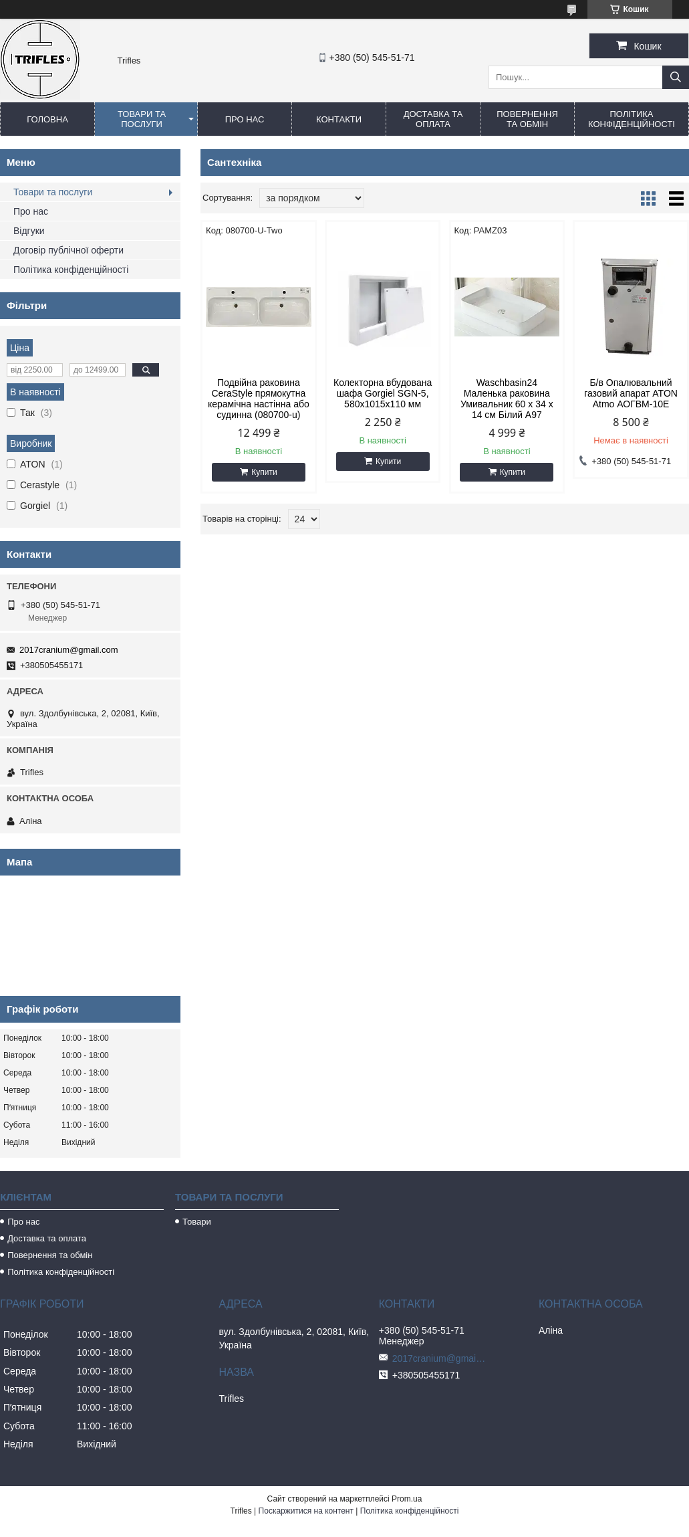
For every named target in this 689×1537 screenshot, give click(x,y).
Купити (264, 472)
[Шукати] (675, 77)
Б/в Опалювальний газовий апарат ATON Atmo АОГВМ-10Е (631, 393)
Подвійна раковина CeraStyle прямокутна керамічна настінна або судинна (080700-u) (258, 398)
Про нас (245, 119)
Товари (196, 1222)
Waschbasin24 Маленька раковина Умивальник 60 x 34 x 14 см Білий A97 (506, 398)
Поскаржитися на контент (306, 1511)
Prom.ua (407, 1499)
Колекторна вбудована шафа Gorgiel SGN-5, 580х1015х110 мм (382, 393)
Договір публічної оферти (68, 250)
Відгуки (29, 230)
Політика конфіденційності (631, 119)
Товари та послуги (142, 119)
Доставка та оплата (433, 119)
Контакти (339, 119)
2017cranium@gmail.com (68, 650)
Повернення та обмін (527, 119)
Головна (47, 119)
